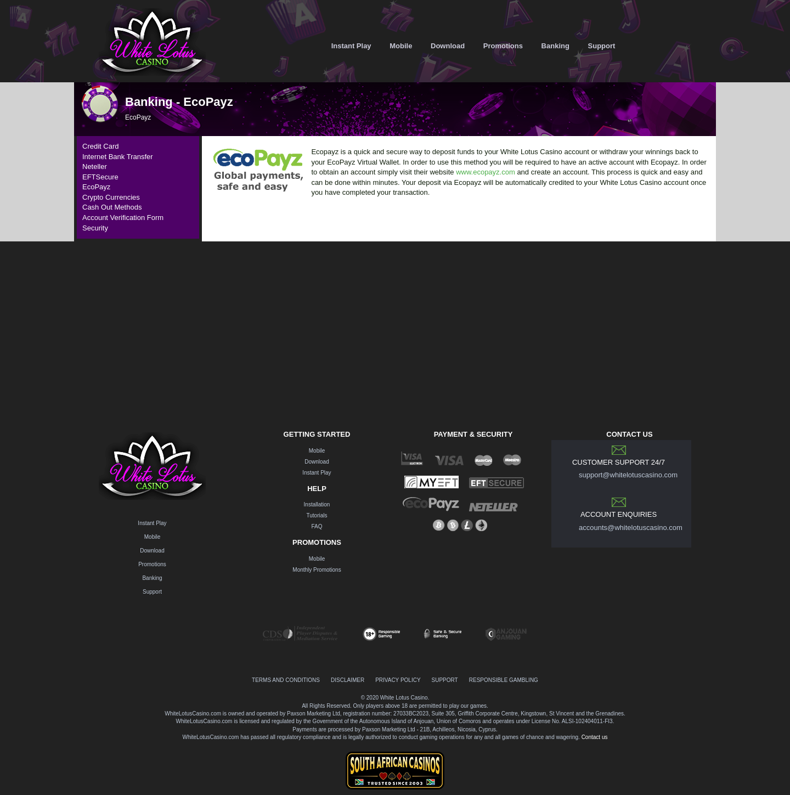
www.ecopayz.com (485, 172)
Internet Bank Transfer (117, 157)
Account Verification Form (122, 217)
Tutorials (317, 515)
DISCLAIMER (347, 680)
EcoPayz (96, 187)
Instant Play (351, 46)
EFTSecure (100, 177)
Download (448, 46)
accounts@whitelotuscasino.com (630, 527)
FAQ (316, 526)
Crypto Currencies (111, 197)
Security (95, 228)
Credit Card (100, 146)
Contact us (595, 737)
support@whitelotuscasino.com (628, 475)
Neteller (94, 166)
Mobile (401, 46)
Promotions (503, 46)
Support (602, 46)
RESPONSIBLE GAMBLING (503, 680)
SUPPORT (445, 680)
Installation (317, 504)
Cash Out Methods (112, 207)
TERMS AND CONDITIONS (286, 680)
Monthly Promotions (316, 570)
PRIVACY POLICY (397, 680)
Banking (555, 46)
